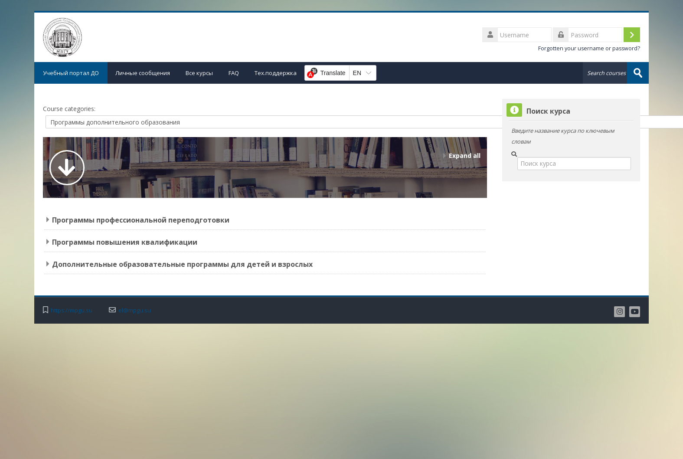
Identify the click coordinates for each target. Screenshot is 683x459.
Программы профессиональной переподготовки (140, 220)
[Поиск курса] (574, 163)
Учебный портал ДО (71, 73)
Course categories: (69, 109)
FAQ (234, 73)
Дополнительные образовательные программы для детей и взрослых (182, 264)
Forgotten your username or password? (589, 48)
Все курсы (199, 73)
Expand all (464, 155)
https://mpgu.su (71, 310)
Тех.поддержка (276, 73)
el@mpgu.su (134, 310)
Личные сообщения (142, 73)
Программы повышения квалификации (124, 242)
